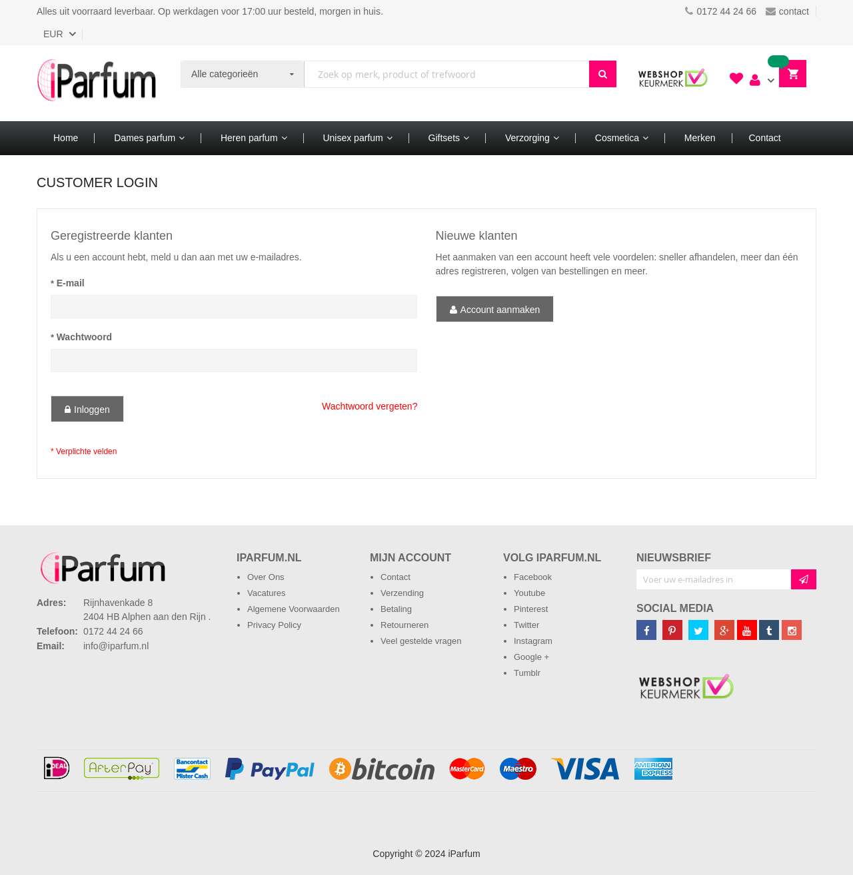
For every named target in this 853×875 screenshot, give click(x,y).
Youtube (529, 593)
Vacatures (266, 593)
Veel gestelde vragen (421, 641)
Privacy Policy (274, 625)
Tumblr (527, 673)
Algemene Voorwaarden (293, 609)
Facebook (533, 577)
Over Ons (266, 577)
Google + (531, 657)
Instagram (533, 641)
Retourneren (404, 625)
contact (787, 11)
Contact (396, 577)
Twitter (526, 625)
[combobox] (447, 74)
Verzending (402, 593)
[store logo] (97, 83)
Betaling (396, 609)
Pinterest (531, 609)
